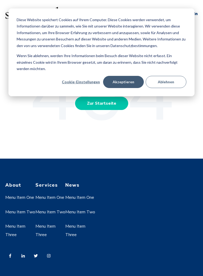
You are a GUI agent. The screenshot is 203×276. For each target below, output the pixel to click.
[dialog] (101, 52)
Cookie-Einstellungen (81, 82)
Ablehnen (166, 82)
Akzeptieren (123, 82)
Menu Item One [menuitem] (19, 197)
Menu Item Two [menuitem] (20, 212)
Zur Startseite (101, 103)
